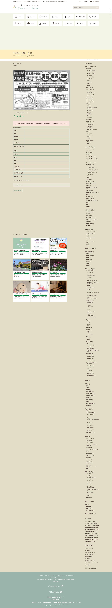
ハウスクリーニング (90, 275)
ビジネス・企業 (89, 210)
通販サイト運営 (89, 501)
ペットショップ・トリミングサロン (93, 292)
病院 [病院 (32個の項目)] (86, 541)
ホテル (88, 337)
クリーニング (89, 272)
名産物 (88, 141)
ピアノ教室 (88, 447)
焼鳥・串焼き (89, 127)
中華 (88, 80)
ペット (87, 289)
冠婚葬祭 (88, 329)
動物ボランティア (89, 248)
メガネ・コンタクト (90, 183)
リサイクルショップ (90, 185)
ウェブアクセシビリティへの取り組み (63, 575)
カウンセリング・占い (90, 345)
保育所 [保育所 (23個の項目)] (91, 527)
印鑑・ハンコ (89, 190)
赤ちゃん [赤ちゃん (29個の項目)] (92, 541)
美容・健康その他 (90, 432)
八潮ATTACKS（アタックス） (90, 552)
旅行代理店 (88, 221)
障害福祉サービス (90, 358)
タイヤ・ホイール (90, 367)
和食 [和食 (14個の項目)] (95, 531)
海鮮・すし (89, 117)
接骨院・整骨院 (89, 414)
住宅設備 (88, 309)
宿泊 (87, 336)
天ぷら (88, 115)
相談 (87, 343)
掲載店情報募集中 (94, 1)
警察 (87, 242)
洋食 (87, 131)
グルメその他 (89, 100)
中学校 (87, 253)
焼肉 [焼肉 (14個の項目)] (97, 539)
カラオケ (88, 479)
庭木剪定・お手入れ (90, 315)
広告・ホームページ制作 (91, 219)
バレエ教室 (88, 440)
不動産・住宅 (89, 301)
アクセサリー (89, 473)
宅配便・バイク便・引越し (91, 280)
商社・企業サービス (90, 217)
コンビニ (88, 154)
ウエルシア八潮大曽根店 (89, 548)
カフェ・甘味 (89, 89)
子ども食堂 (88, 119)
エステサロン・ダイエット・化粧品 (93, 419)
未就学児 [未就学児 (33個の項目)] (89, 539)
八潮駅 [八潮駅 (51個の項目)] (97, 529)
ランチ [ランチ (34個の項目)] (89, 525)
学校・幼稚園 (88, 251)
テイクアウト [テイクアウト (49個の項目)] (94, 523)
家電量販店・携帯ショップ (91, 192)
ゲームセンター (89, 480)
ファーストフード (90, 77)
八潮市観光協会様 (46, 602)
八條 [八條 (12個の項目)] (96, 527)
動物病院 (88, 389)
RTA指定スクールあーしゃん (89, 560)
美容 (87, 418)
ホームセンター (89, 181)
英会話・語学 (89, 463)
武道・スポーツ (89, 455)
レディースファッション (91, 172)
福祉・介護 (88, 353)
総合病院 (88, 405)
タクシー (88, 320)
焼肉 (88, 83)
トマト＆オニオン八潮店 (89, 554)
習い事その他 (89, 459)
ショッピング (88, 147)
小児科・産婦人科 (90, 393)
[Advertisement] (56, 38)
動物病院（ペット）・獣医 (91, 298)
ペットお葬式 (89, 290)
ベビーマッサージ (90, 287)
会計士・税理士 (89, 346)
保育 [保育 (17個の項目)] (86, 527)
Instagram (56, 586)
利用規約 (41, 575)
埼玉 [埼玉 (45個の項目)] (86, 534)
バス (88, 322)
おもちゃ (88, 151)
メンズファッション (90, 170)
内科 (87, 385)
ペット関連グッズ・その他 (91, 295)
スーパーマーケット (90, 162)
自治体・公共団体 (90, 241)
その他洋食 (89, 133)
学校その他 (88, 259)
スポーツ (88, 486)
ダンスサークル (89, 492)
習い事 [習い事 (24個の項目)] (88, 541)
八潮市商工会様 (57, 602)
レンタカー (89, 370)
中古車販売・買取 (90, 372)
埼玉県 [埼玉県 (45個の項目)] (88, 534)
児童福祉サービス (90, 356)
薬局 (87, 202)
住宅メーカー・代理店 (91, 311)
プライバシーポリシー (56, 577)
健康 (87, 411)
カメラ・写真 (89, 152)
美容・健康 (88, 409)
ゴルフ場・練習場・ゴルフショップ (93, 489)
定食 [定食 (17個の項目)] (95, 535)
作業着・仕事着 (89, 174)
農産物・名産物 (89, 140)
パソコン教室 (89, 442)
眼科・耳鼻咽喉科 (90, 403)
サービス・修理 (89, 270)
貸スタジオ (89, 484)
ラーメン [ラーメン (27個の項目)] (93, 525)
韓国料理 (88, 85)
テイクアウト (89, 102)
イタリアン (89, 134)
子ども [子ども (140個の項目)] (95, 534)
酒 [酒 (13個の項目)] (94, 541)
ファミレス (89, 75)
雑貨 (87, 204)
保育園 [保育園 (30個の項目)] (88, 527)
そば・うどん (89, 110)
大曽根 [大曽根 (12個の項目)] (92, 533)
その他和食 (89, 108)
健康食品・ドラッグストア (91, 187)
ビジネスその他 (89, 212)
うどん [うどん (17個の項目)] (86, 521)
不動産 (89, 303)
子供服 (88, 177)
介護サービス (89, 355)
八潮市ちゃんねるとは (83, 1)
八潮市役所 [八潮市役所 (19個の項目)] (93, 529)
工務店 (89, 305)
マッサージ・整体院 (90, 412)
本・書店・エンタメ (90, 196)
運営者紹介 (53, 579)
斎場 (88, 332)
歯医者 (87, 397)
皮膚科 (87, 401)
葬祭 (88, 331)
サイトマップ (48, 575)
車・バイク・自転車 (90, 362)
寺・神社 (88, 239)
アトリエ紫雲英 (87, 558)
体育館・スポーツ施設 (90, 231)
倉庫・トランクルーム (90, 279)
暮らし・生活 (88, 269)
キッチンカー (89, 98)
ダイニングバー (89, 122)
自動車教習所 (89, 461)
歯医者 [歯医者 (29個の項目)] (92, 539)
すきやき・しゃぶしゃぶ (91, 70)
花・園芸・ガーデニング (91, 200)
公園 (87, 235)
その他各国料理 (89, 72)
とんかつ (88, 112)
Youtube (56, 592)
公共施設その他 (89, 233)
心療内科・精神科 (90, 395)
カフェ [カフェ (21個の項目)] (91, 521)
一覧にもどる (17, 190)
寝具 (87, 194)
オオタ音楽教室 (87, 550)
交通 (87, 319)
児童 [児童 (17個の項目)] (94, 527)
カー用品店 (89, 363)
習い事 (86, 436)
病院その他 (88, 399)
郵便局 (87, 244)
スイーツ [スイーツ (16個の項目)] (88, 523)
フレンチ (88, 138)
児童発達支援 (89, 327)
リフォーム (89, 277)
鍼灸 (88, 415)
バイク (88, 368)
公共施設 (87, 229)
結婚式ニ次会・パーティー (91, 129)
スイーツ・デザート (90, 92)
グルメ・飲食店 (89, 67)
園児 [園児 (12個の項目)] (97, 531)
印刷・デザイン (89, 215)
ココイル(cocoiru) (88, 564)
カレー (88, 136)
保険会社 (88, 213)
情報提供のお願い (62, 579)
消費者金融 (88, 506)
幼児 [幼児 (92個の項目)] (95, 537)
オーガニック (89, 87)
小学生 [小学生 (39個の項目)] (88, 537)
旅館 (88, 339)
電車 (88, 325)
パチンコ (88, 482)
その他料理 (88, 68)
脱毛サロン (89, 430)
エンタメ (88, 475)
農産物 (88, 143)
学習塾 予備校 (89, 453)
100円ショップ (89, 149)
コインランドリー (90, 274)
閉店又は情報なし (89, 514)
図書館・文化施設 (90, 237)
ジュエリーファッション (91, 167)
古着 (88, 175)
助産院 (87, 387)
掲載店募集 (71, 579)
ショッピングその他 (90, 156)
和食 (87, 104)
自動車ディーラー (90, 373)
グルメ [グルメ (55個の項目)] (94, 522)
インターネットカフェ (90, 477)
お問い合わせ (56, 581)
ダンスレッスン (89, 438)
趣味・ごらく (88, 472)
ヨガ (88, 495)
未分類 (86, 380)
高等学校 (88, 265)
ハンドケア (89, 424)
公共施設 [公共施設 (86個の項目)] (87, 531)
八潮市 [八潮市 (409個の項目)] (89, 530)
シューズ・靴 (89, 165)
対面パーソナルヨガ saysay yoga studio (91, 562)
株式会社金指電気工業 (88, 556)
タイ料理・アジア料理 (90, 73)
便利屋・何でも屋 (90, 348)
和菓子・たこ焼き (90, 95)
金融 (86, 504)
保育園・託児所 (89, 255)
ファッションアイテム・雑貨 (91, 169)
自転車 (88, 377)
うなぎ (88, 105)
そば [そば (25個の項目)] (89, 522)
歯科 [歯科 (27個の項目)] (95, 539)
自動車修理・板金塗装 (90, 375)
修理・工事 (89, 312)
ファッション (89, 164)
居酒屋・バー (89, 121)
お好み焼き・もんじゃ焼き (91, 107)
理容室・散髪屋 (89, 427)
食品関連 (88, 225)
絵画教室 (88, 457)
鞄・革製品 (89, 179)
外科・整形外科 (89, 391)
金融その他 (88, 508)
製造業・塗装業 (89, 223)
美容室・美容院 (89, 429)
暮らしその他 (89, 341)
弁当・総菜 (89, 82)
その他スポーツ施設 (90, 487)
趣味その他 (88, 497)
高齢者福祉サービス (90, 360)
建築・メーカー (90, 306)
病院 (86, 384)
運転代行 (88, 324)
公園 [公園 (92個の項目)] (91, 531)
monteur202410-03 (19, 185)
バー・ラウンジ (89, 124)
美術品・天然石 (89, 198)
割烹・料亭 (89, 113)
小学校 (87, 261)
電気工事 (88, 285)
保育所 (87, 257)
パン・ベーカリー (90, 94)
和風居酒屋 (89, 126)
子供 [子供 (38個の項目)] (93, 536)
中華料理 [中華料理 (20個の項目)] (97, 525)
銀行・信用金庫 (89, 510)
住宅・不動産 (89, 302)
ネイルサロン (89, 422)
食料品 (87, 206)
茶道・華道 (88, 465)
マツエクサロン (89, 425)
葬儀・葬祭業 (90, 334)
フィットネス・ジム (90, 493)
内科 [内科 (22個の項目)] (93, 531)
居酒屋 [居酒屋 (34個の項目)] (91, 537)
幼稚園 (87, 263)
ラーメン (88, 78)
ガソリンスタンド (90, 365)
